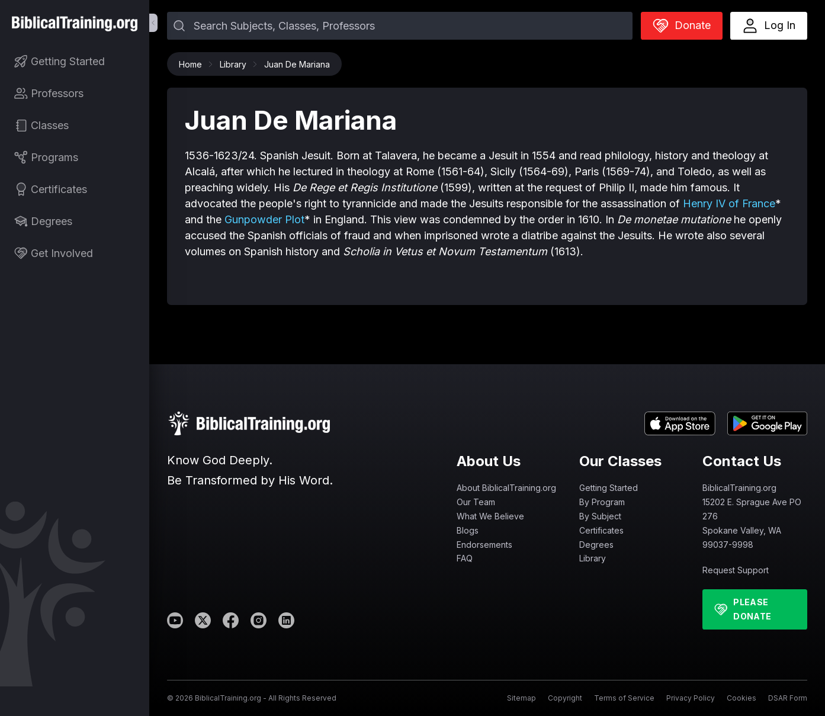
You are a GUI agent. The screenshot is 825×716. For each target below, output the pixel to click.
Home (193, 64)
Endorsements (484, 545)
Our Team (476, 502)
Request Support (735, 570)
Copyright (565, 697)
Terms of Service (624, 697)
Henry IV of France (729, 203)
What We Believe (490, 516)
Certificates (601, 530)
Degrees (596, 545)
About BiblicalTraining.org (506, 488)
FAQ (465, 558)
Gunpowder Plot (264, 219)
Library (236, 64)
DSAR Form (787, 697)
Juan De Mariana (297, 64)
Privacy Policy (690, 697)
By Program (602, 502)
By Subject (600, 516)
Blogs (468, 530)
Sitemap (521, 697)
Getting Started (608, 488)
